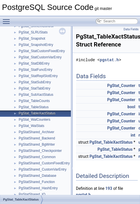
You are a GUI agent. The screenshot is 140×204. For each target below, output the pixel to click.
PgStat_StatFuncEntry (35, 70)
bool (131, 107)
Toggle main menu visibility (7, 19)
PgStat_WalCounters (34, 120)
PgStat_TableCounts (34, 101)
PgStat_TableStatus (33, 107)
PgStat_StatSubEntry (35, 82)
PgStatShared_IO (32, 194)
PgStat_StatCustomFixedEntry (42, 51)
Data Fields (131, 29)
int (133, 135)
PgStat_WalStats (31, 126)
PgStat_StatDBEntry (34, 63)
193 (108, 188)
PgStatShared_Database (37, 176)
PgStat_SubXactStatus (36, 95)
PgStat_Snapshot (32, 39)
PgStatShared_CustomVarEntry (43, 169)
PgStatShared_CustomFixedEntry (44, 163)
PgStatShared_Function (37, 182)
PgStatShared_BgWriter (37, 144)
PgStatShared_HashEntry (38, 188)
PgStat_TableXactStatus (37, 113)
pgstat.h (109, 60)
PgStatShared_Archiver (36, 132)
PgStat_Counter (121, 85)
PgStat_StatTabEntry (34, 88)
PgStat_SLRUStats (33, 32)
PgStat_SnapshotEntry (36, 45)
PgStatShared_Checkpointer (40, 151)
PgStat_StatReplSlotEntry (38, 76)
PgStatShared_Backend (37, 138)
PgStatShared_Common (37, 157)
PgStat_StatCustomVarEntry (40, 57)
